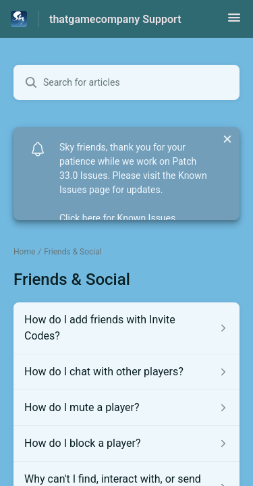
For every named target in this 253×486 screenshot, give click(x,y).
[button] (234, 22)
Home (24, 251)
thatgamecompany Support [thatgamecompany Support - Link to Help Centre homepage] (115, 19)
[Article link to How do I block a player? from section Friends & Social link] (126, 443)
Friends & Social (72, 251)
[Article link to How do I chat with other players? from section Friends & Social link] (126, 372)
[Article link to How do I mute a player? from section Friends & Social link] (126, 408)
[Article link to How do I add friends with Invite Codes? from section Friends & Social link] (126, 328)
